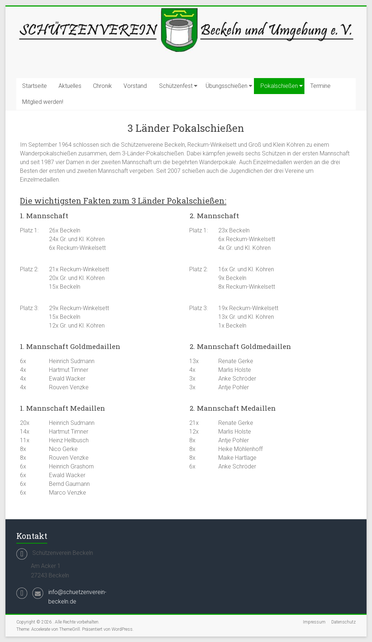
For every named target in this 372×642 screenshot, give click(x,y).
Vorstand (135, 85)
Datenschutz (343, 622)
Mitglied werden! (42, 101)
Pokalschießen (279, 85)
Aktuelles (69, 85)
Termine (320, 85)
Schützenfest (176, 85)
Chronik (102, 85)
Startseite (34, 85)
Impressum (314, 622)
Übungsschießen (226, 85)
